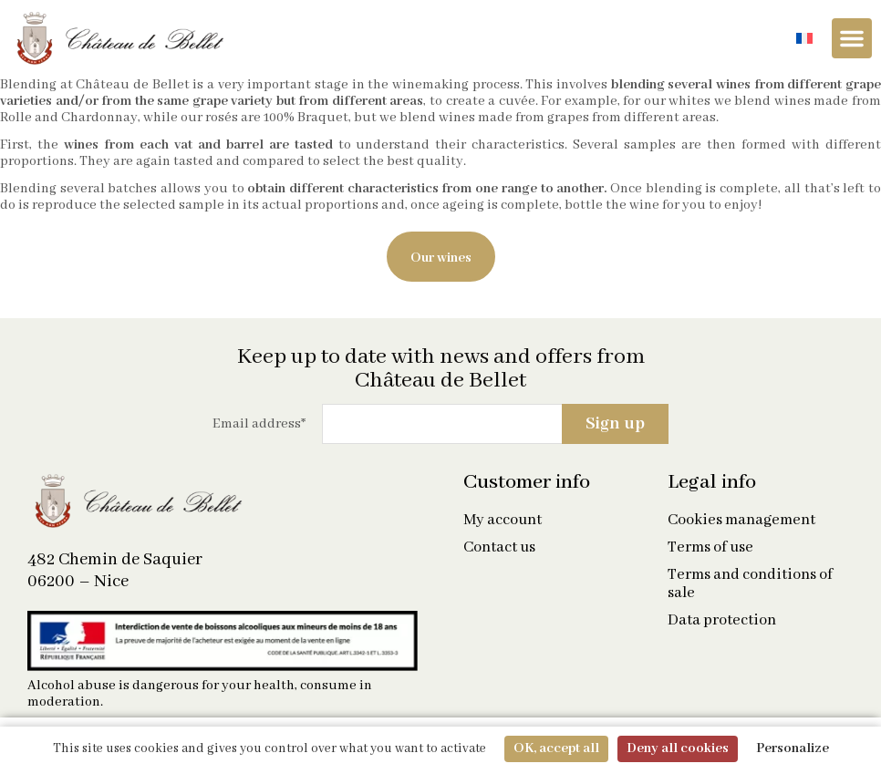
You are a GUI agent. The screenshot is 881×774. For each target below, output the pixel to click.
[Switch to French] (804, 38)
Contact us (499, 548)
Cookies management (741, 520)
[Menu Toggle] (852, 38)
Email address (259, 424)
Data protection (722, 621)
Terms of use (710, 548)
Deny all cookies (678, 748)
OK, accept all (556, 748)
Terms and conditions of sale (750, 584)
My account (502, 520)
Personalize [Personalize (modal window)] (792, 748)
